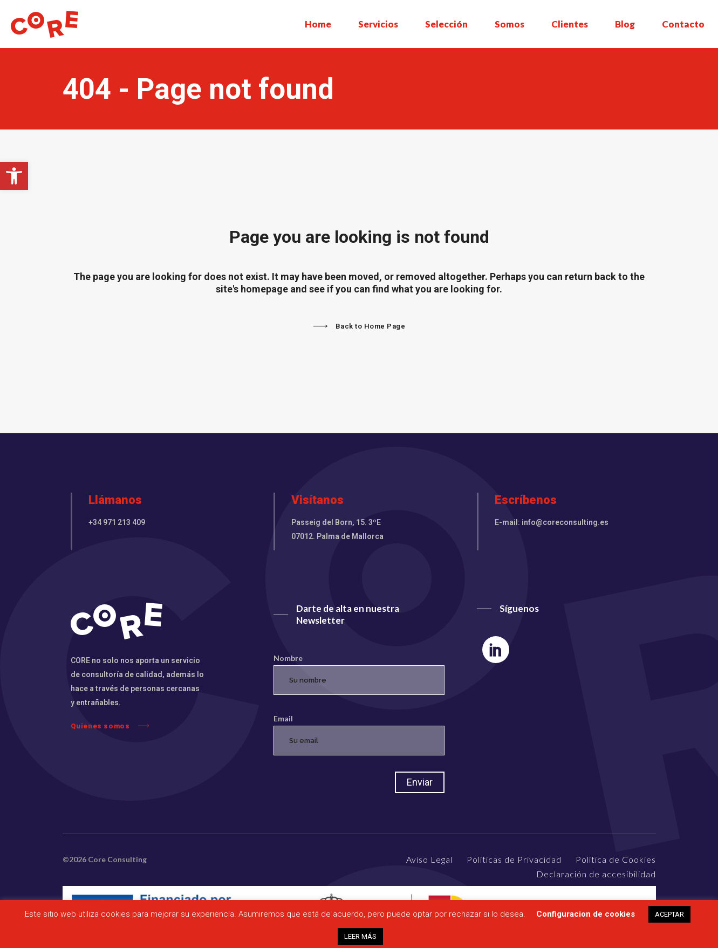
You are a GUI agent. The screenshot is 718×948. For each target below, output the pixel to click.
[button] (14, 176)
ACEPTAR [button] (669, 914)
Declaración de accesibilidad (596, 874)
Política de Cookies (616, 859)
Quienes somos (110, 725)
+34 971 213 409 (116, 522)
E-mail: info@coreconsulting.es (551, 522)
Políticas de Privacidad (514, 859)
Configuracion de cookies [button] (585, 914)
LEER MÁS (360, 936)
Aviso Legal (429, 859)
